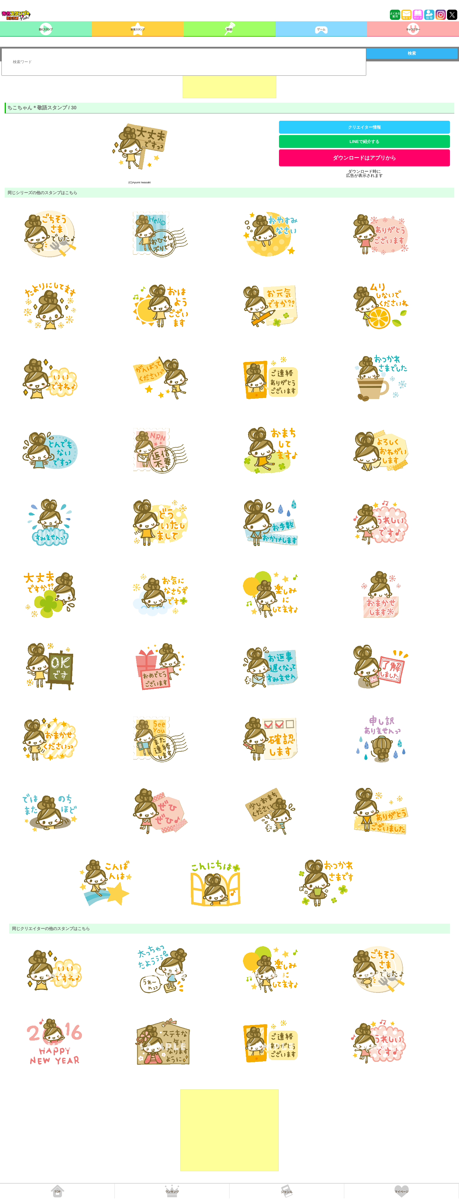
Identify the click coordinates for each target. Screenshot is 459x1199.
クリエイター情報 (364, 127)
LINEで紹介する (364, 141)
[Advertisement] (229, 83)
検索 (412, 53)
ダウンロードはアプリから (364, 158)
